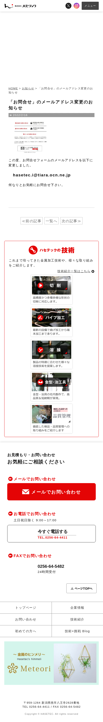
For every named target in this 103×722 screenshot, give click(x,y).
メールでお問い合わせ (51, 491)
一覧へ (52, 221)
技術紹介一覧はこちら (73, 271)
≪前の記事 (32, 221)
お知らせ (28, 88)
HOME (13, 88)
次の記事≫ (71, 221)
